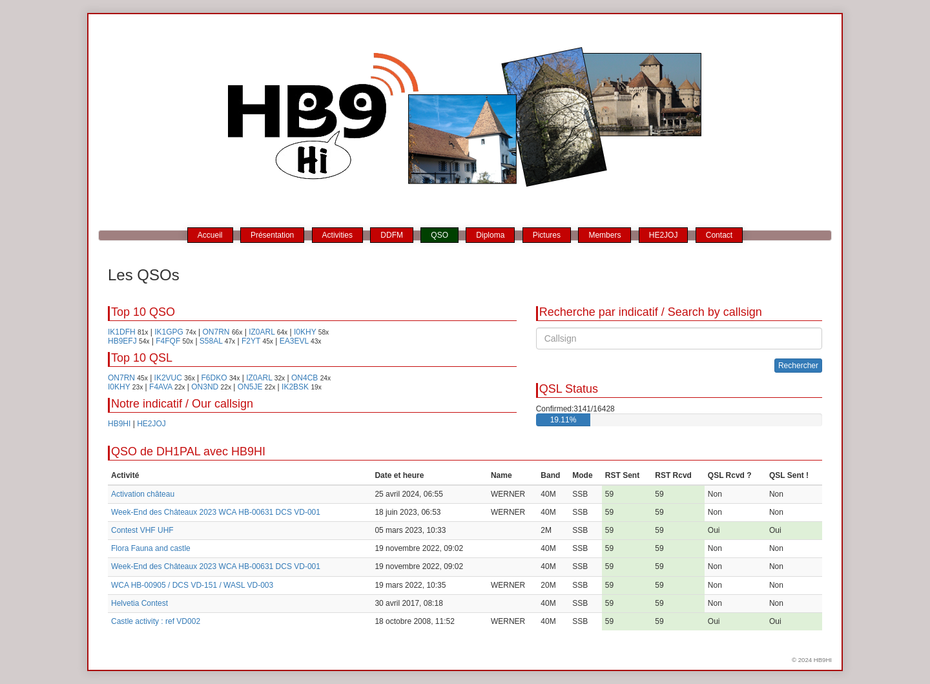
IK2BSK (295, 386)
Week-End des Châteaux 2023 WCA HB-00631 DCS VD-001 (215, 512)
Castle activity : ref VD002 (155, 621)
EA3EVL (294, 341)
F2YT (251, 341)
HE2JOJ (663, 235)
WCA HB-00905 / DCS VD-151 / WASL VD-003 (192, 585)
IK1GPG (168, 332)
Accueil (210, 235)
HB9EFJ (122, 341)
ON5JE (250, 386)
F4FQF (168, 341)
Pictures (547, 235)
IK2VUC (168, 377)
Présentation (272, 235)
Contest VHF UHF (142, 530)
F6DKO (214, 377)
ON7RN (216, 332)
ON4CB (304, 377)
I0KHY (305, 332)
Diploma (490, 235)
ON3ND (204, 386)
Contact (719, 235)
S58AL (211, 341)
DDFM (391, 235)
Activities (337, 235)
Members (604, 235)
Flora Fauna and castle (151, 548)
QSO (439, 235)
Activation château (142, 494)
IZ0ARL (261, 332)
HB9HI (119, 423)
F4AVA (160, 386)
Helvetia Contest (139, 603)
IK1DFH (122, 332)
